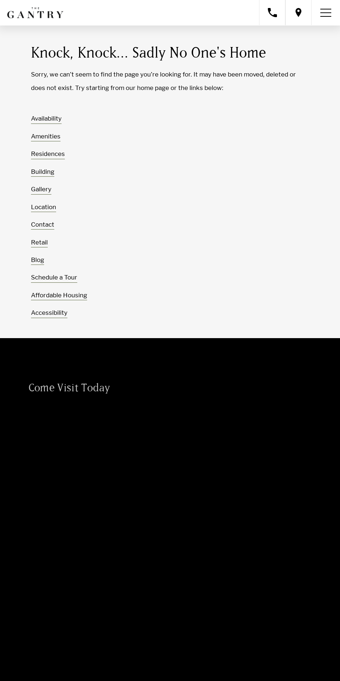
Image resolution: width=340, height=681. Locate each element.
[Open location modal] (298, 12)
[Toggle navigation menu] (326, 13)
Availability (46, 118)
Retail (39, 242)
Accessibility (49, 312)
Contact (42, 224)
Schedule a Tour (54, 277)
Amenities (45, 136)
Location (43, 207)
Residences (48, 153)
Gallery (41, 189)
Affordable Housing (59, 295)
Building (42, 171)
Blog (37, 259)
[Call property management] (272, 12)
